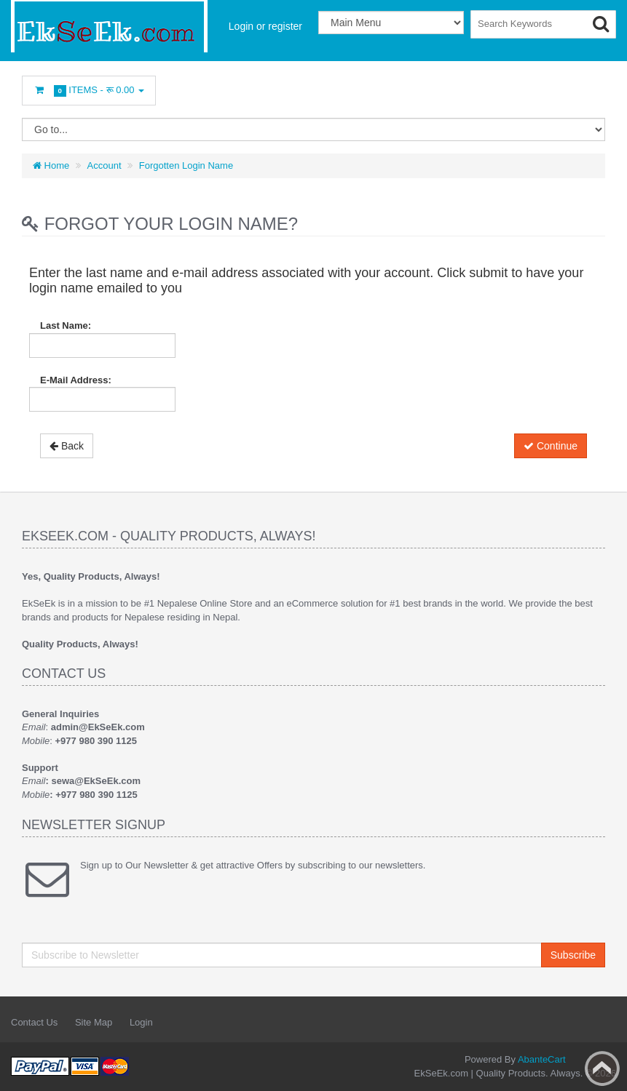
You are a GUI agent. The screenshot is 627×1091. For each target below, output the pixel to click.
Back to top (602, 1068)
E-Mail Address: (75, 380)
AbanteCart (542, 1059)
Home (51, 165)
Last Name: (65, 325)
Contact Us (34, 1022)
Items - (88, 90)
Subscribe (573, 955)
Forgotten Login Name (186, 165)
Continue (550, 446)
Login (141, 1022)
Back (67, 446)
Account (104, 165)
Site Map (93, 1022)
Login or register (265, 26)
